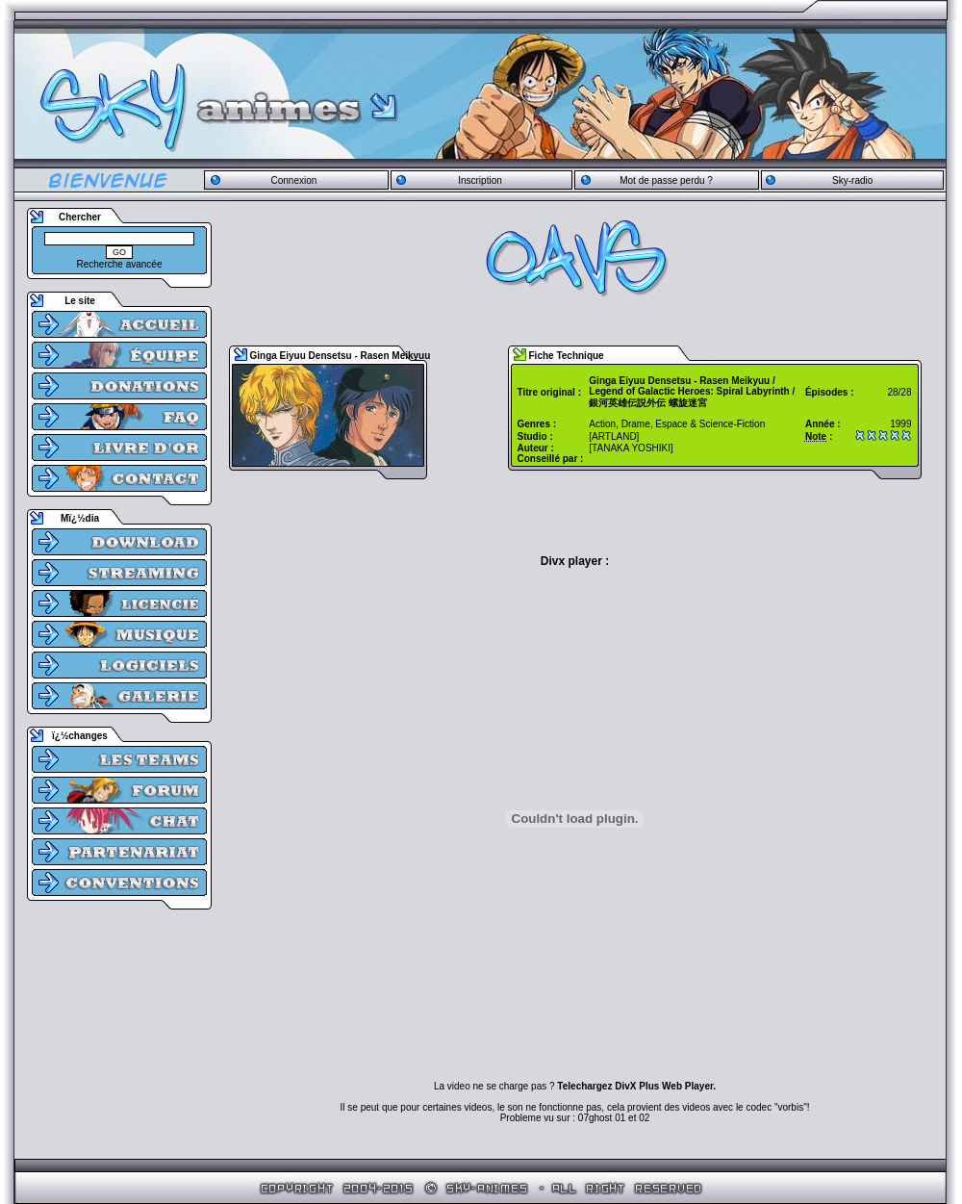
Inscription (480, 180)
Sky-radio (852, 180)
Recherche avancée (120, 264)
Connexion (293, 180)
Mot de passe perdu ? (666, 180)
